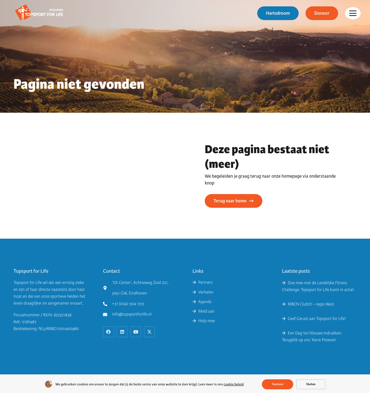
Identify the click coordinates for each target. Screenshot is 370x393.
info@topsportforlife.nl (132, 314)
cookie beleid (234, 384)
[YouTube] (135, 331)
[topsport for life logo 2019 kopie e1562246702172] (39, 13)
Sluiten (311, 384)
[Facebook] (108, 331)
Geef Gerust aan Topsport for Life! (317, 318)
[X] (149, 331)
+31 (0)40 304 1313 (128, 303)
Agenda (204, 301)
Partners (205, 282)
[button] (353, 13)
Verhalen (205, 292)
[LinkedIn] (122, 331)
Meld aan (206, 311)
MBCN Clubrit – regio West (311, 304)
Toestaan (277, 384)
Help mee (206, 320)
